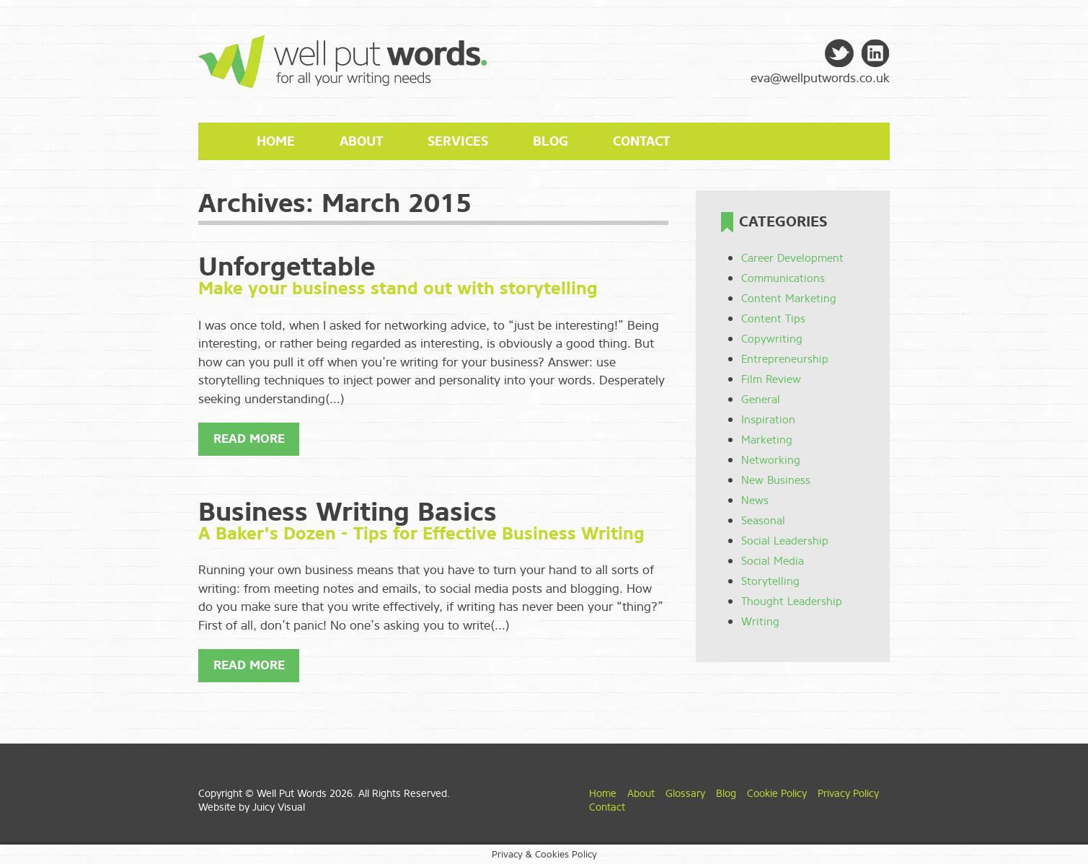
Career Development (792, 258)
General (760, 399)
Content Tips (773, 319)
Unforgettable (286, 267)
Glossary (685, 794)
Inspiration (768, 420)
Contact (641, 141)
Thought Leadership (791, 601)
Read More (249, 439)
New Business (775, 480)
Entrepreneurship (784, 359)
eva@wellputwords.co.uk (820, 78)
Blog (550, 141)
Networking (770, 460)
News (755, 500)
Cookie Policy (777, 794)
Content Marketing (788, 298)
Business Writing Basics (347, 512)
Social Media (772, 561)
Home (276, 141)
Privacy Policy (848, 794)
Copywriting (771, 339)
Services (458, 141)
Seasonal (763, 520)
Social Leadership (784, 541)
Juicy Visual (278, 807)
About (361, 141)
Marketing (766, 440)
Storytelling (770, 581)
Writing (760, 621)
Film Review (771, 379)
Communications (783, 278)
